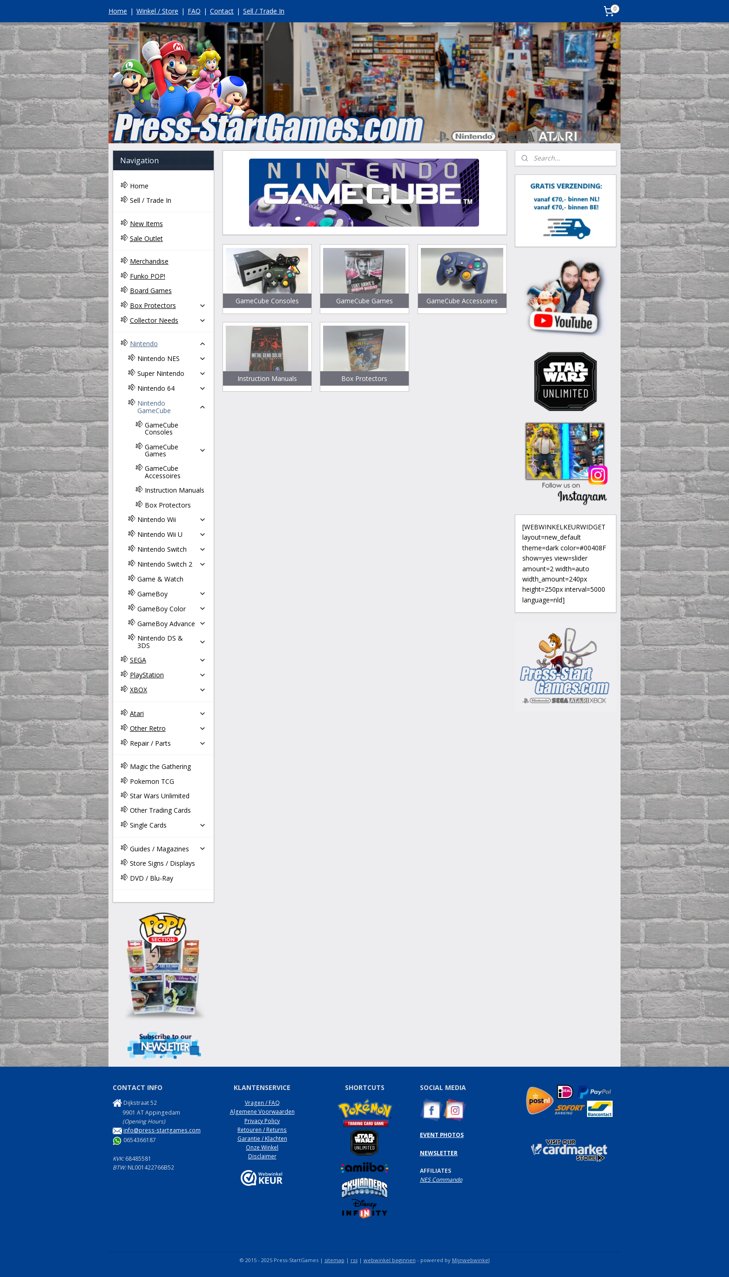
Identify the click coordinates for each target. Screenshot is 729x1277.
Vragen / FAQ (262, 1103)
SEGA (168, 659)
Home (117, 11)
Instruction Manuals (174, 490)
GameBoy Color (171, 608)
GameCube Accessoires (163, 472)
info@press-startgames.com (162, 1130)
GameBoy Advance (171, 623)
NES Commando (441, 1179)
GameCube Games (175, 450)
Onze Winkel (262, 1147)
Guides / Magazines (168, 848)
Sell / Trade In (263, 11)
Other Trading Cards (160, 810)
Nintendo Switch (171, 549)
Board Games (151, 290)
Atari (168, 713)
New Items (146, 223)
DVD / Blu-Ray (151, 878)
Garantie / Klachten (262, 1139)
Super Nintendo (171, 373)
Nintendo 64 (171, 388)
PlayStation (168, 674)
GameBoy (171, 593)
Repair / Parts (168, 743)
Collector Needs (168, 320)
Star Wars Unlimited (159, 795)
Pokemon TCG (152, 781)
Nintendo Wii (171, 519)
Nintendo (168, 343)
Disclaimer (262, 1156)
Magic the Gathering (160, 766)
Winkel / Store (157, 11)
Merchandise (149, 261)
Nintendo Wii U (171, 534)
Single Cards (168, 825)
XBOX (168, 689)
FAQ (194, 11)
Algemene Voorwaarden (262, 1112)
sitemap (334, 1260)
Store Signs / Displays (162, 863)
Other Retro (168, 728)
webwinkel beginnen (390, 1260)
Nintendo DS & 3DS (171, 641)
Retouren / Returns (262, 1130)
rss (354, 1260)
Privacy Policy (262, 1121)
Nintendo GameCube (171, 407)
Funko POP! (147, 276)
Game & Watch (160, 579)
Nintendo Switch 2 (171, 564)
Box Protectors (168, 305)
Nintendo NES (171, 358)
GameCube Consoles (161, 428)
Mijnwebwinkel (471, 1260)
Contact (222, 11)
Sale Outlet (146, 238)
